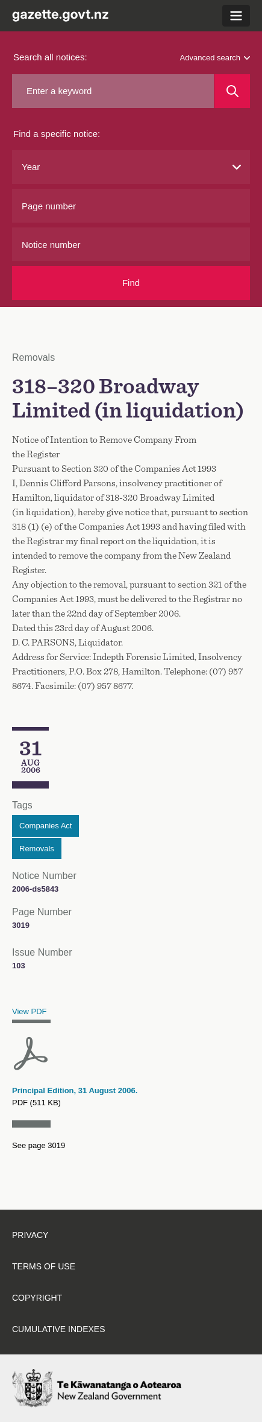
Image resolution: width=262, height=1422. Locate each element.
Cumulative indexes (58, 1329)
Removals (36, 848)
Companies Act (45, 825)
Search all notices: (50, 57)
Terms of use (43, 1266)
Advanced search (215, 57)
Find (131, 283)
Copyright (37, 1298)
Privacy (30, 1235)
